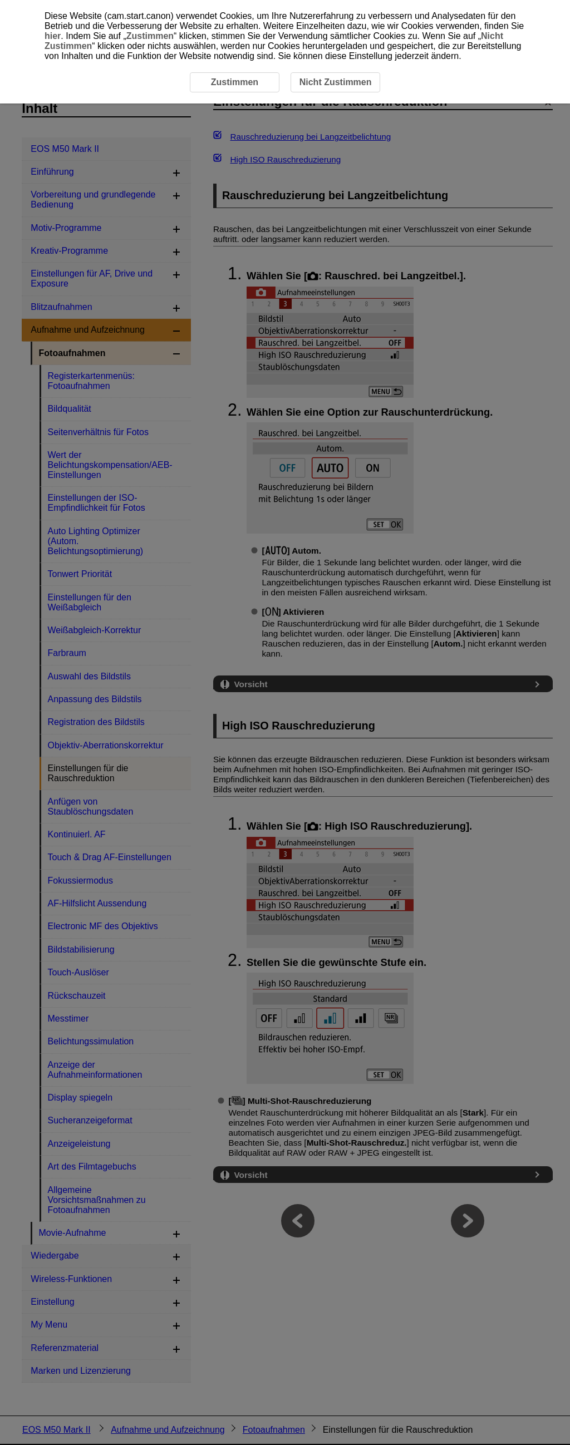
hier (53, 36)
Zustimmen (150, 36)
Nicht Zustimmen (335, 82)
